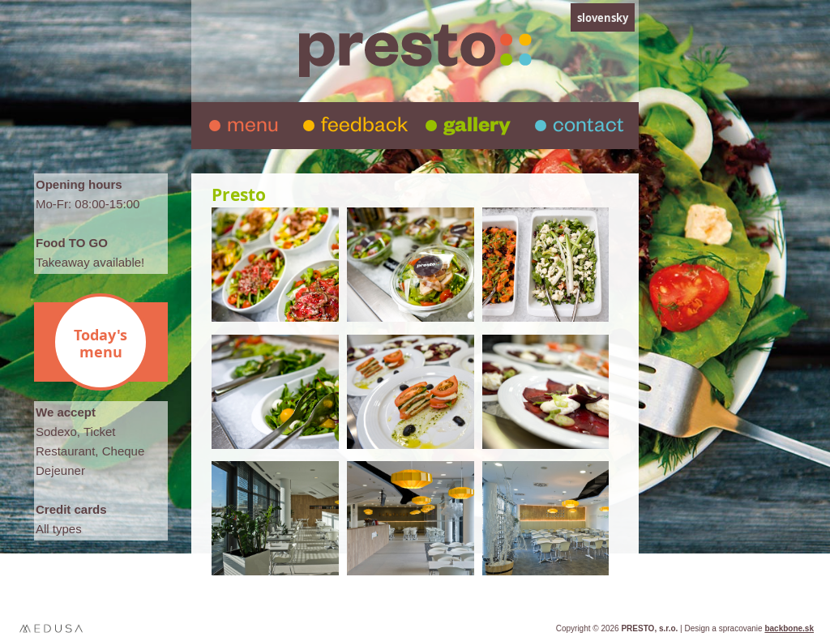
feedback (364, 128)
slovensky (602, 18)
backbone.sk (789, 628)
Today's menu (100, 344)
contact (588, 128)
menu (253, 128)
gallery (477, 128)
